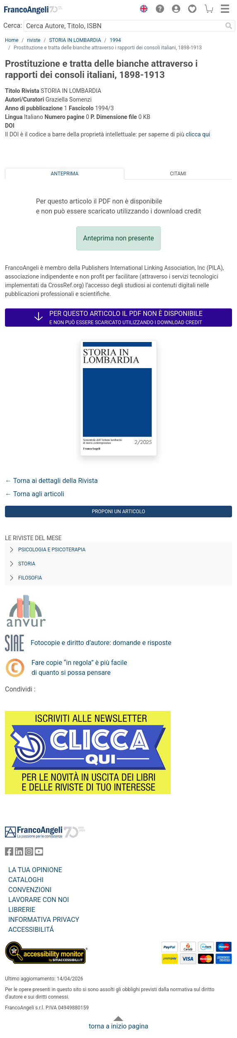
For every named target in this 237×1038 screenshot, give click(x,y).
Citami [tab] (178, 174)
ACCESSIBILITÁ (31, 930)
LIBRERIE (21, 910)
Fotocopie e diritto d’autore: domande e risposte (101, 643)
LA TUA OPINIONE (35, 870)
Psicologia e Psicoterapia (51, 550)
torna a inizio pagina (118, 1026)
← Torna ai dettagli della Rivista (51, 481)
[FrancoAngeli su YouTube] (39, 853)
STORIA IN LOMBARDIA (75, 40)
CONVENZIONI (29, 890)
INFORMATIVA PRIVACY (43, 920)
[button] (142, 10)
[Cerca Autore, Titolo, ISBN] (123, 26)
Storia (26, 564)
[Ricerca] (228, 26)
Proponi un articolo (118, 511)
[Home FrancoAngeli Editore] (33, 10)
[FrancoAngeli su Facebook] (9, 853)
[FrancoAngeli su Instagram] (29, 853)
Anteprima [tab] (65, 174)
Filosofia (30, 578)
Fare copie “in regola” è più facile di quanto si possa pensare (79, 668)
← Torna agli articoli (34, 494)
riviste (33, 40)
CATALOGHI (26, 880)
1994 (115, 40)
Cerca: (12, 25)
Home (11, 40)
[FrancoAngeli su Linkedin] (19, 853)
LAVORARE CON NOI (38, 900)
